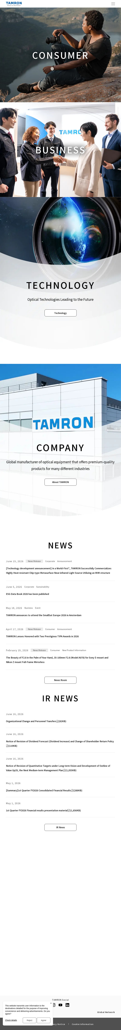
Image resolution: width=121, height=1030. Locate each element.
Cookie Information (83, 1024)
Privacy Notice (56, 1024)
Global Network (106, 1012)
